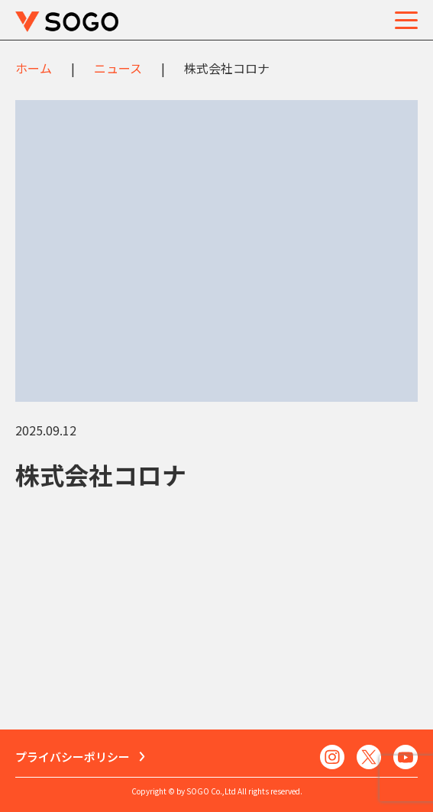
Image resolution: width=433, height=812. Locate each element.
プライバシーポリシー (72, 757)
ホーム (33, 68)
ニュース (118, 68)
